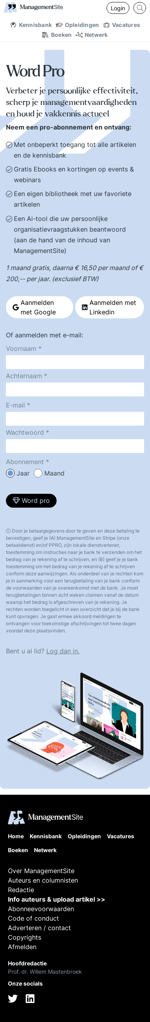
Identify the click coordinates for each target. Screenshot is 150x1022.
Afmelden (22, 947)
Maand (54, 473)
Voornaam (21, 348)
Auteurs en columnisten (43, 880)
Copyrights (24, 937)
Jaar (23, 473)
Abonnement (25, 462)
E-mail (15, 405)
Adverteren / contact (39, 928)
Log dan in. (63, 651)
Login (118, 8)
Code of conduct (33, 918)
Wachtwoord (25, 432)
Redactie (21, 890)
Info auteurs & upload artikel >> (56, 899)
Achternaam (24, 376)
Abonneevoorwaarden (41, 909)
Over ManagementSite (41, 871)
